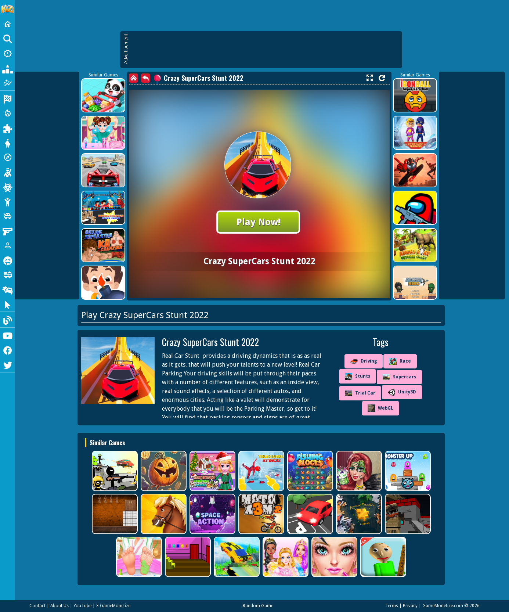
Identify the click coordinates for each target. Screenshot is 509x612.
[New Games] (7, 53)
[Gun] (7, 230)
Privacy (410, 605)
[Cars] (7, 216)
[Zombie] (7, 186)
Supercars (399, 377)
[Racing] (7, 98)
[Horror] (7, 260)
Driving (363, 361)
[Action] (7, 113)
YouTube (82, 605)
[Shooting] (7, 172)
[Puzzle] (7, 127)
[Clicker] (7, 304)
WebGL (380, 408)
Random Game (258, 605)
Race (400, 361)
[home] (133, 78)
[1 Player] (7, 245)
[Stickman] (7, 201)
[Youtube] (7, 335)
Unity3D (402, 392)
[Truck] (7, 274)
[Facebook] (7, 349)
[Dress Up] (7, 142)
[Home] (7, 24)
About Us (59, 605)
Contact (37, 605)
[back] (145, 78)
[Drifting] (7, 289)
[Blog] (7, 319)
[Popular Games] (7, 68)
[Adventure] (7, 157)
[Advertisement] (264, 49)
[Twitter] (7, 364)
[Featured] (7, 83)
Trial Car (360, 393)
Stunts (357, 376)
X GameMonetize (113, 605)
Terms (391, 605)
